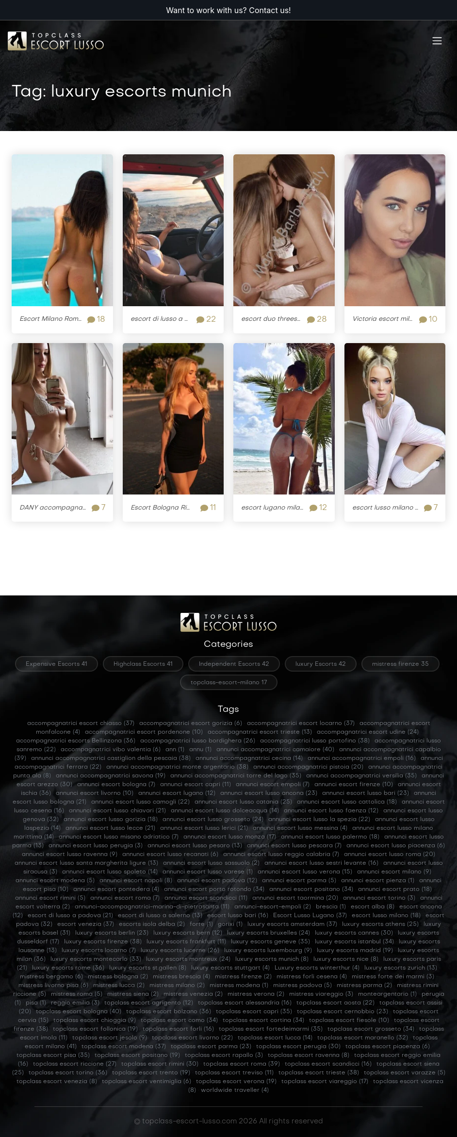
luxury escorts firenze (103, 942)
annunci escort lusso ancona (268, 793)
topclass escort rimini (159, 1064)
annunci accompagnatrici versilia (361, 776)
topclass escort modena (124, 1047)
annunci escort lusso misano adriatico (119, 837)
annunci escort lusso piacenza (395, 846)
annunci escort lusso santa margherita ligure (86, 863)
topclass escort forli (178, 1029)
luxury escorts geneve (270, 942)
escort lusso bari (237, 916)
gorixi (230, 924)
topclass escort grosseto (370, 1029)
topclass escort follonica (95, 1029)
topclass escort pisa (53, 1055)
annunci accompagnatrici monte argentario (177, 767)
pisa (36, 1003)
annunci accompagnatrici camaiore (275, 750)
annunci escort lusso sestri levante (321, 863)
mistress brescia (181, 977)
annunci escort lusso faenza (331, 811)
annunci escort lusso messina (300, 828)
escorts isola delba (152, 924)
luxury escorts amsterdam (292, 924)
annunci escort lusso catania (243, 802)
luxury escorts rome (68, 968)
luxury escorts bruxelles (268, 933)
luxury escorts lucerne (180, 951)
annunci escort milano (394, 872)
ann (174, 750)
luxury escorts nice (345, 959)
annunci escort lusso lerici (204, 828)
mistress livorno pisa (53, 986)
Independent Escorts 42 (234, 664)
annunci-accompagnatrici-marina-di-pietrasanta (152, 907)
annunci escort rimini (50, 898)
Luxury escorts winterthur (317, 968)
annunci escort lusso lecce (110, 828)
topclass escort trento (151, 1073)
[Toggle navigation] (437, 41)
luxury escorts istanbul (354, 942)
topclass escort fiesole (349, 1020)
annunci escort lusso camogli (140, 802)
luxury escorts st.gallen (147, 968)
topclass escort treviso (234, 1073)
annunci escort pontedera (116, 889)
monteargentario (387, 994)
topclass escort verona (236, 1082)
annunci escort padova (217, 881)
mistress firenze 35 (400, 664)
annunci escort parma (299, 881)
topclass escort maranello (362, 1038)
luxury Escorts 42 (320, 664)
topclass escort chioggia (94, 1020)
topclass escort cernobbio (342, 1012)
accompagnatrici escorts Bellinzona (75, 741)
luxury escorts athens (380, 924)
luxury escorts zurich (400, 968)
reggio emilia (75, 1003)
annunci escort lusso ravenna (69, 854)
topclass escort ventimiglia (146, 1082)
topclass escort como (179, 1020)
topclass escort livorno (192, 1038)
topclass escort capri (254, 1012)
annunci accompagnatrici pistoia (308, 767)
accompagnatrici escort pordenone (144, 732)
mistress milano (177, 986)
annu (200, 750)
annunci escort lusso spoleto (110, 872)
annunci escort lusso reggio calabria (281, 854)
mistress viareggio (321, 994)
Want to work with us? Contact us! (228, 10)
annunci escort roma (125, 898)
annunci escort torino (379, 898)
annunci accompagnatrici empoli (362, 758)
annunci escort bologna (116, 785)
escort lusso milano (386, 916)
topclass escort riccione (74, 1064)
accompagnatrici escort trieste (260, 732)
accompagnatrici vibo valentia (111, 750)
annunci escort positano (311, 889)
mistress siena (133, 994)
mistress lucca (119, 986)
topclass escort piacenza (387, 1047)
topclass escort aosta (335, 1003)
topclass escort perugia (298, 1047)
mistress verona (256, 994)
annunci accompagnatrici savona (110, 776)
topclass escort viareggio (324, 1082)
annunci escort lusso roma (389, 854)
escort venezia (85, 924)
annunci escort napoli (135, 881)
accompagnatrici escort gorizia (190, 723)
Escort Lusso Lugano (310, 916)
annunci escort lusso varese (208, 872)
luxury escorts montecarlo (95, 959)
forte (201, 924)
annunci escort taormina (295, 898)
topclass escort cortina (263, 1020)
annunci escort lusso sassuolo (211, 863)
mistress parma (364, 986)
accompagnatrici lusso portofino (315, 741)
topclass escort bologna (78, 1012)
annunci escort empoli (273, 785)
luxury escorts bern (187, 933)
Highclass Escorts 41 (143, 664)
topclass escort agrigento (148, 1003)
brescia (331, 907)
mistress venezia (193, 994)
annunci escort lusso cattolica (347, 802)
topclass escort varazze (404, 1073)
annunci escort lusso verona (305, 872)
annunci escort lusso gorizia (111, 820)
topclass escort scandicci (328, 1064)
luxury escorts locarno (99, 951)
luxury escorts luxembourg (268, 951)
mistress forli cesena (312, 977)
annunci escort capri (195, 785)
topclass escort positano (137, 1055)
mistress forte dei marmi (393, 977)
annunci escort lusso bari (365, 793)
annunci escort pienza (377, 881)
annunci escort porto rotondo (214, 889)
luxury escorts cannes (354, 933)
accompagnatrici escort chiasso (80, 723)
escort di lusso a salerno (160, 916)
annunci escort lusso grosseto (213, 820)
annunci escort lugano (176, 793)
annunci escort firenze (353, 785)
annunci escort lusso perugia (96, 846)
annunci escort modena (55, 881)
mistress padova (302, 986)
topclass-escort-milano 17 (229, 683)
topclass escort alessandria (245, 1003)
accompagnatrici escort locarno (301, 723)
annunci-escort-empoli (272, 907)
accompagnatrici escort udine (368, 732)
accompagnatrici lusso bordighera (197, 741)
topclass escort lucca (275, 1038)
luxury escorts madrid (355, 951)
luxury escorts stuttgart (230, 968)
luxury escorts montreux (188, 959)
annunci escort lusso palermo (330, 837)
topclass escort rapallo (224, 1055)
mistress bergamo (51, 977)
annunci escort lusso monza (229, 837)
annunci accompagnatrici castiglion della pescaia (111, 758)
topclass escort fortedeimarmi (271, 1029)
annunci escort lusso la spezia (319, 820)
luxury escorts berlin (111, 933)
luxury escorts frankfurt (186, 942)
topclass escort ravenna (308, 1055)
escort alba (372, 907)
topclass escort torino (68, 1073)
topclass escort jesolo (109, 1038)
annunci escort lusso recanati (170, 854)
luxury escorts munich (272, 959)
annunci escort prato (395, 889)
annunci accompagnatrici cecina (249, 758)
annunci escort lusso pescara (294, 846)
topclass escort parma (211, 1047)
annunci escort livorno (94, 793)
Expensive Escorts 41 (56, 664)
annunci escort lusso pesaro (194, 846)
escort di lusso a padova (70, 916)
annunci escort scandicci (205, 898)
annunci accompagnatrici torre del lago (235, 776)
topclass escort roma (241, 1064)
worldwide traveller (235, 1090)
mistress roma (76, 994)
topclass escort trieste (318, 1073)
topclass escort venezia (56, 1082)
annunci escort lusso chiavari (117, 811)
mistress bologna (118, 977)
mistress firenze (243, 977)
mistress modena (239, 986)
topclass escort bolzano (168, 1012)
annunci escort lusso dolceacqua (225, 811)
